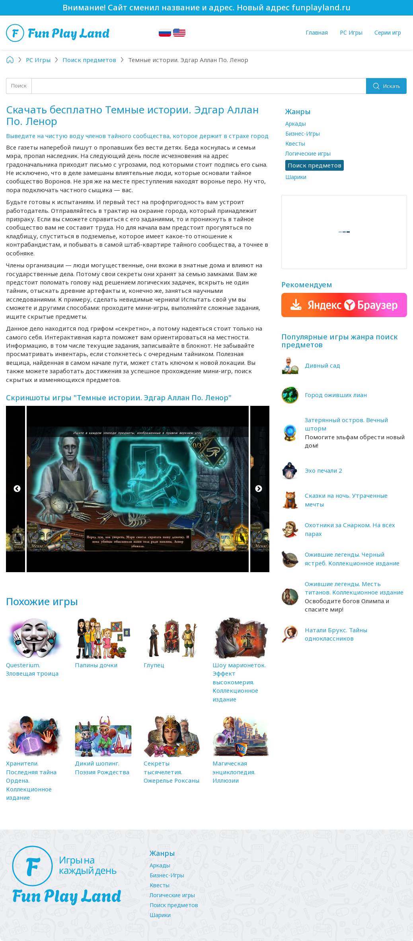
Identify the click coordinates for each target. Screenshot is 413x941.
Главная (317, 32)
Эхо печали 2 (323, 470)
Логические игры (308, 153)
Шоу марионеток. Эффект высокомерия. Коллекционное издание (239, 682)
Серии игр (387, 32)
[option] (137, 489)
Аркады (295, 123)
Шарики (295, 177)
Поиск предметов (174, 905)
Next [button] (258, 489)
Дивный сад (322, 365)
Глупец (154, 665)
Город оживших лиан (336, 395)
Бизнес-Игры (302, 133)
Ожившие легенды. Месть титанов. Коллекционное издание (354, 588)
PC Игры (351, 32)
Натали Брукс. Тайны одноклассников (336, 634)
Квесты (295, 143)
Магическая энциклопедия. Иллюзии (233, 771)
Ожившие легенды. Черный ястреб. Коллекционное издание (352, 558)
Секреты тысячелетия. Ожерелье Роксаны (171, 771)
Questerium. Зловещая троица (32, 669)
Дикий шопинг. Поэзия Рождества (102, 767)
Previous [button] (17, 489)
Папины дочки (96, 665)
